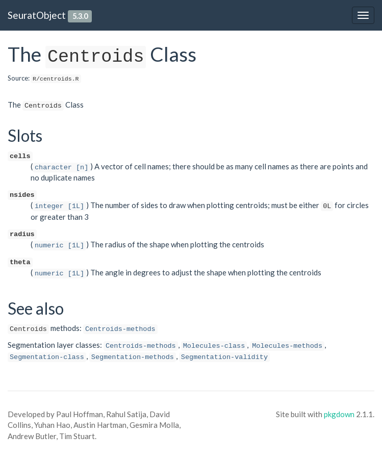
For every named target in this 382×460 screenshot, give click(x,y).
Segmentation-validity (224, 357)
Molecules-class (214, 346)
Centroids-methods (120, 329)
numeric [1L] (59, 245)
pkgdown (339, 414)
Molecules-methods (287, 346)
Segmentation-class (47, 357)
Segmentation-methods (132, 357)
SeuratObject (37, 15)
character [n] (61, 167)
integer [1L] (59, 206)
